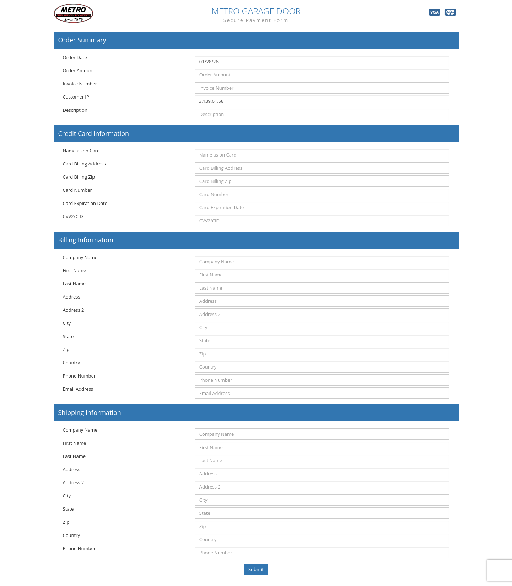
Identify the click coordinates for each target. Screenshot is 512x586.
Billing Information (85, 240)
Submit (256, 569)
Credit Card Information (93, 133)
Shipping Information (89, 412)
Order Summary (82, 40)
